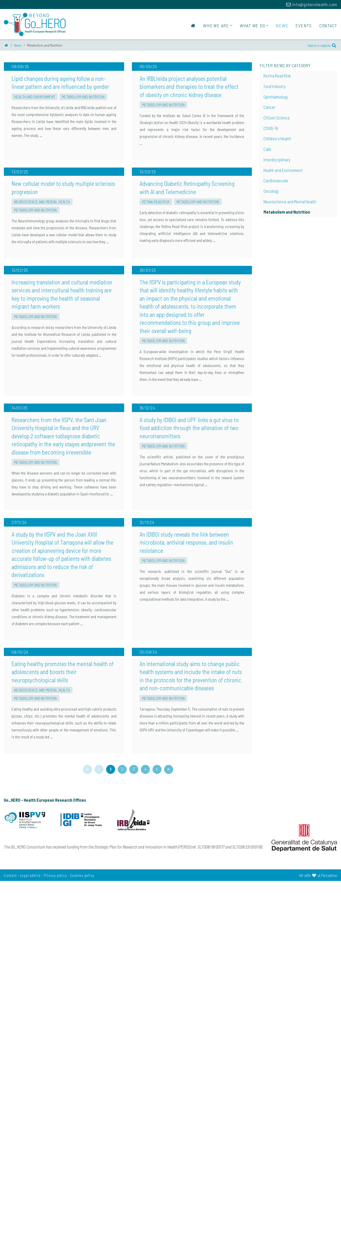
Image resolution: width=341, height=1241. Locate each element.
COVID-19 (270, 128)
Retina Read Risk (156, 322)
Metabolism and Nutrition (83, 156)
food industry (274, 86)
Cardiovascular (275, 180)
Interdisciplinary (276, 159)
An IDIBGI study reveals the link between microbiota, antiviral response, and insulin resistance (186, 842)
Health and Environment (34, 156)
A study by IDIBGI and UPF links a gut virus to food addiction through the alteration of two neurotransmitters (189, 668)
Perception (329, 1235)
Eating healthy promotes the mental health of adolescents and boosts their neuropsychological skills (63, 1032)
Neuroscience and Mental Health (42, 322)
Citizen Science (276, 117)
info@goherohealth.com (311, 4)
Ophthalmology (275, 96)
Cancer (269, 107)
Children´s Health (277, 138)
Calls (267, 149)
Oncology (271, 191)
